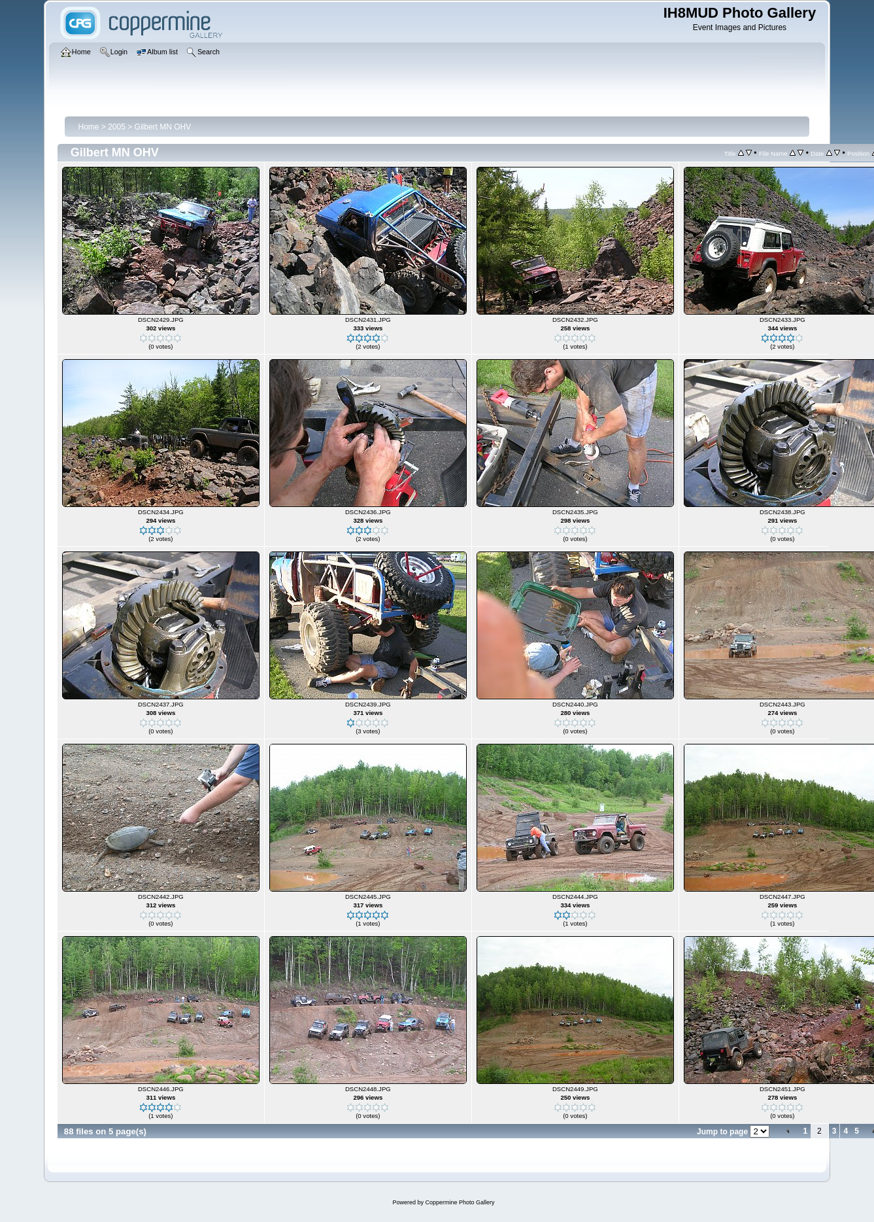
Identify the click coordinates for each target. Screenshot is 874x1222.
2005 (117, 126)
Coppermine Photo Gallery (459, 1202)
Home (88, 126)
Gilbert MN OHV (163, 126)
